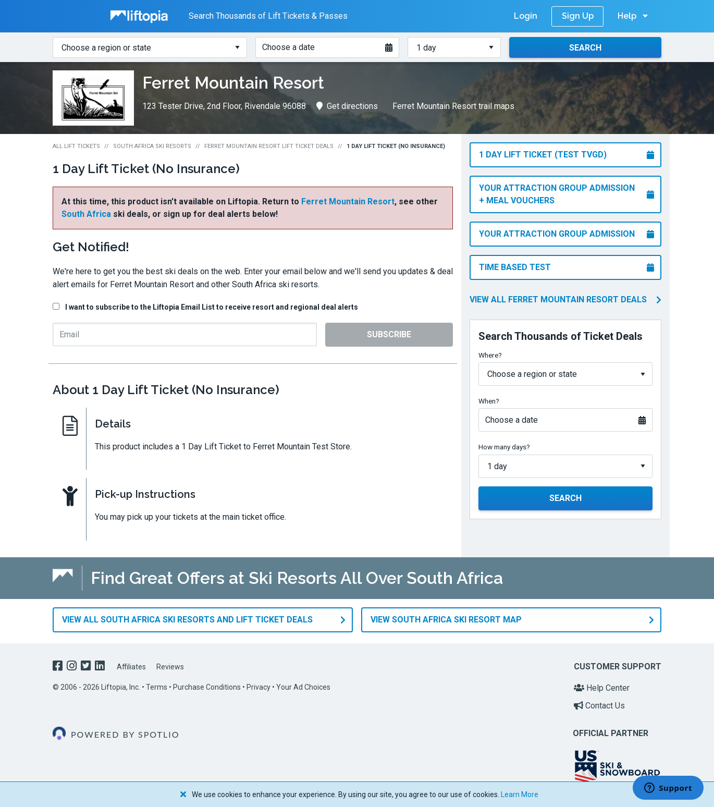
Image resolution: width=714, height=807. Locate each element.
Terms (156, 684)
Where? (490, 355)
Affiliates (131, 664)
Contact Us (599, 703)
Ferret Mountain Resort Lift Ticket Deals (269, 146)
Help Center (602, 685)
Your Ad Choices (303, 684)
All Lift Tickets (76, 146)
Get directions (347, 106)
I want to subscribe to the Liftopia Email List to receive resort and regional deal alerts (211, 307)
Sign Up (578, 16)
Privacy (258, 684)
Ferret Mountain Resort (348, 201)
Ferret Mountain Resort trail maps (453, 106)
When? (488, 401)
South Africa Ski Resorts (152, 146)
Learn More (519, 794)
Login (525, 16)
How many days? (504, 447)
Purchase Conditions (207, 684)
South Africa (86, 214)
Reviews (170, 664)
